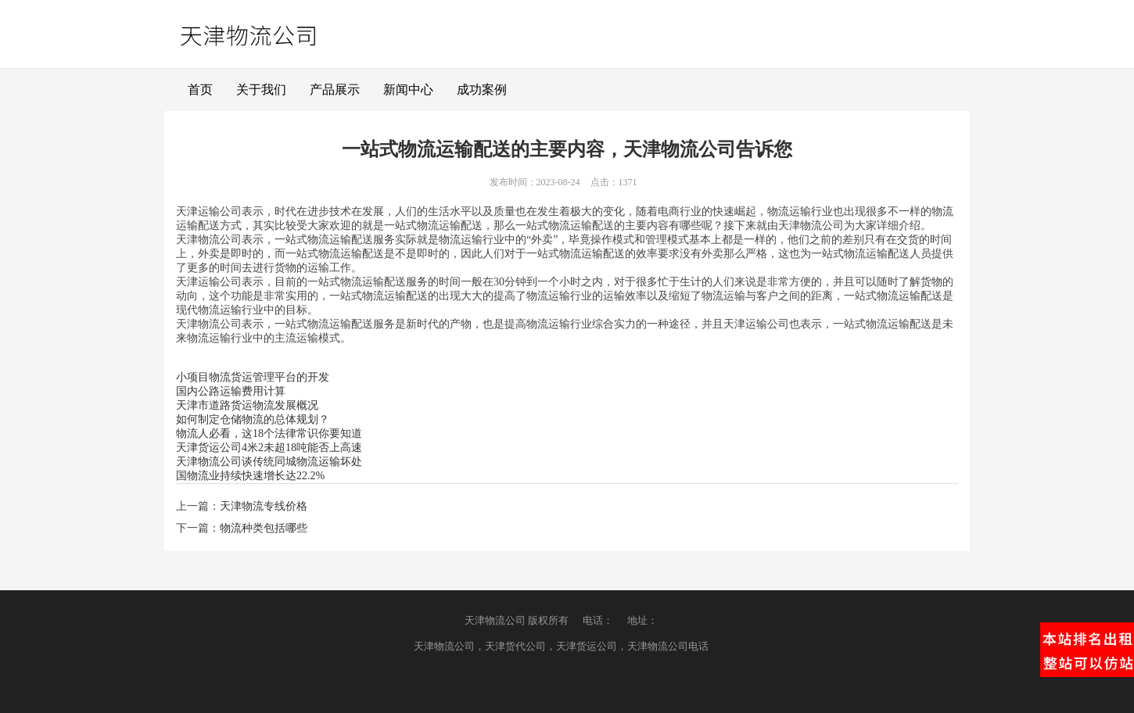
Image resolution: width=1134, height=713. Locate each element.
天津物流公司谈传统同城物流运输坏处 (269, 462)
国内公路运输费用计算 (230, 391)
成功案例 (482, 89)
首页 (200, 89)
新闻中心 (408, 89)
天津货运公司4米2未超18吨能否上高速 (269, 447)
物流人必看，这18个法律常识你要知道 (269, 433)
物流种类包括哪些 (263, 528)
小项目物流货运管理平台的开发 (252, 377)
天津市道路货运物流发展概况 (247, 405)
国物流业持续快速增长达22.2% (250, 476)
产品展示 (335, 89)
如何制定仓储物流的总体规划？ (252, 419)
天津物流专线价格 (263, 506)
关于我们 (261, 89)
